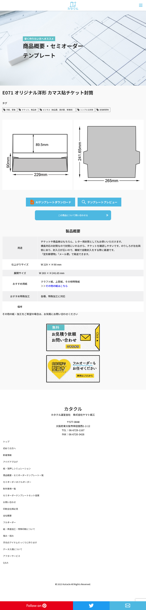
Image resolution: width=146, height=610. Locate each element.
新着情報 (7, 460)
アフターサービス (11, 561)
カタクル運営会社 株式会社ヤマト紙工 (73, 420)
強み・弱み (8, 541)
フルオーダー (9, 527)
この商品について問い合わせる (73, 220)
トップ (6, 447)
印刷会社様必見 (10, 514)
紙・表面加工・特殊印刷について (19, 534)
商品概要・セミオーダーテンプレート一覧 (23, 480)
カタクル (73, 414)
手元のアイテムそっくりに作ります (20, 547)
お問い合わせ (9, 507)
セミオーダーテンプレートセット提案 (21, 500)
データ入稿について (12, 554)
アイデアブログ (10, 467)
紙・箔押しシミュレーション (17, 473)
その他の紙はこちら (57, 291)
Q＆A (5, 568)
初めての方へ (9, 453)
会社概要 (7, 521)
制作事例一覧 (9, 494)
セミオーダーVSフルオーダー (17, 487)
